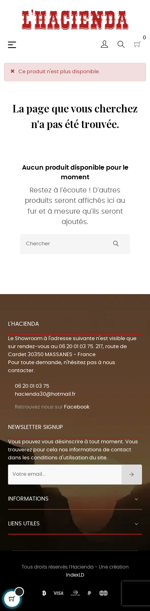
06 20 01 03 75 (76, 346)
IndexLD (75, 575)
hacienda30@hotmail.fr (45, 394)
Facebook (77, 407)
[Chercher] (75, 244)
